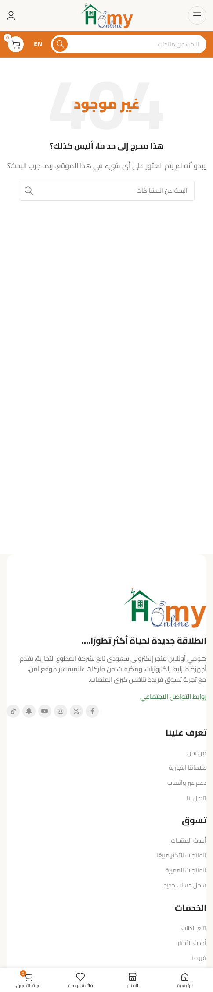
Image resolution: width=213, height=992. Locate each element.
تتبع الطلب (193, 928)
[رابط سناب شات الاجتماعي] (29, 711)
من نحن (196, 752)
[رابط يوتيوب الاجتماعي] (44, 711)
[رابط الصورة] (164, 606)
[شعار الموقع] (106, 14)
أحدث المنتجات (188, 840)
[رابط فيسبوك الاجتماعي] (92, 711)
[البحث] (128, 44)
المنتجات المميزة (186, 870)
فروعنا (198, 958)
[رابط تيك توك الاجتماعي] (13, 711)
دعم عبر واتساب (186, 782)
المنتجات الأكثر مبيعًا (181, 855)
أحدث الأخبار (191, 943)
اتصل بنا (196, 798)
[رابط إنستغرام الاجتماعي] (60, 711)
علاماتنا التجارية (187, 767)
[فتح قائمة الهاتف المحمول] (197, 15)
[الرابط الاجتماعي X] (76, 711)
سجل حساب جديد (185, 885)
